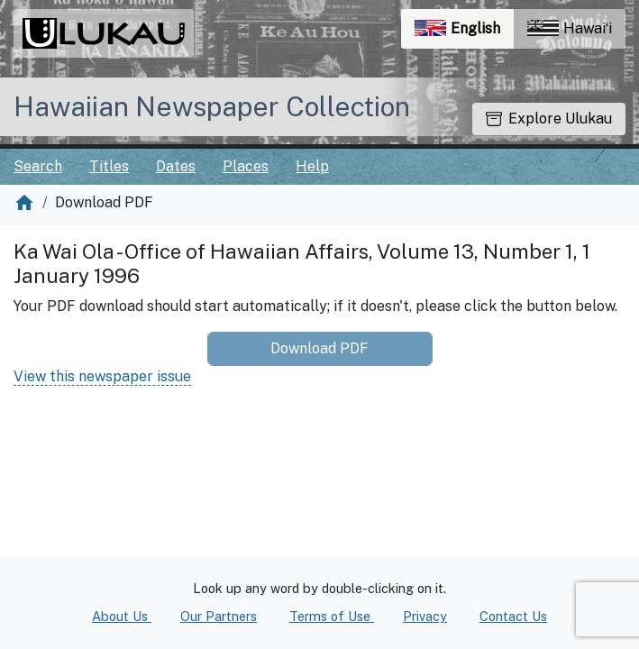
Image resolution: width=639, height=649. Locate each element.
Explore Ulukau (549, 118)
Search (38, 166)
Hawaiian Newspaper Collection (212, 106)
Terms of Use (331, 616)
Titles (109, 166)
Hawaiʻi (569, 28)
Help (312, 166)
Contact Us (513, 616)
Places (246, 166)
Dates (176, 166)
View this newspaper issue (102, 376)
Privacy (425, 616)
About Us (121, 616)
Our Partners (218, 616)
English (464, 33)
